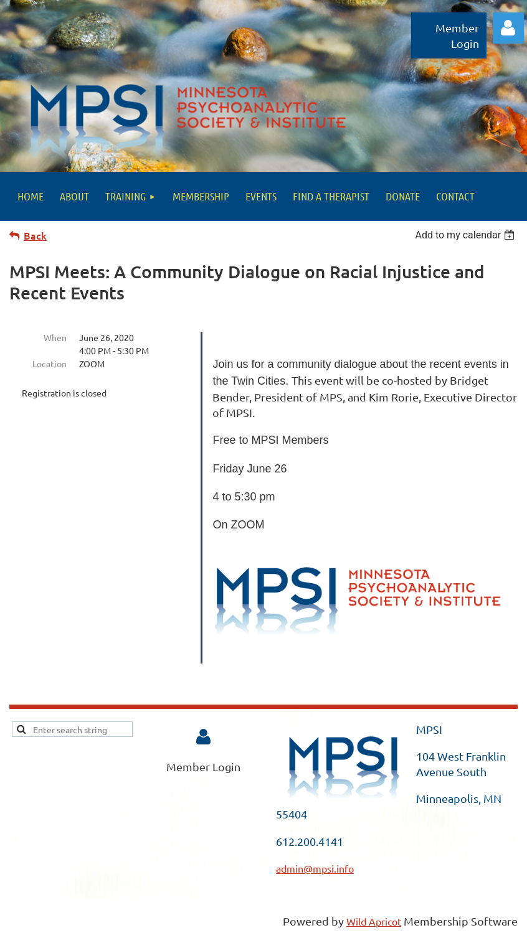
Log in (508, 28)
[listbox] (466, 235)
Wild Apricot (373, 921)
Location (49, 363)
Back (35, 235)
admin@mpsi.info (315, 868)
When (55, 337)
